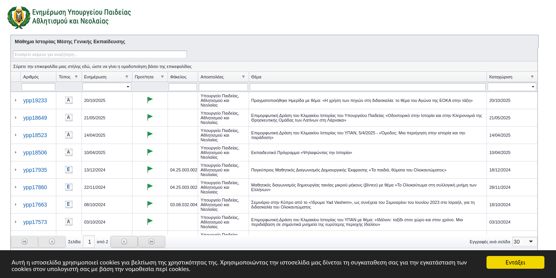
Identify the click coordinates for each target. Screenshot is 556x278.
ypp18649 (35, 118)
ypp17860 (35, 187)
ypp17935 (35, 170)
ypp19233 (35, 100)
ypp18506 (35, 152)
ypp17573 (35, 222)
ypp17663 (35, 205)
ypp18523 (35, 135)
